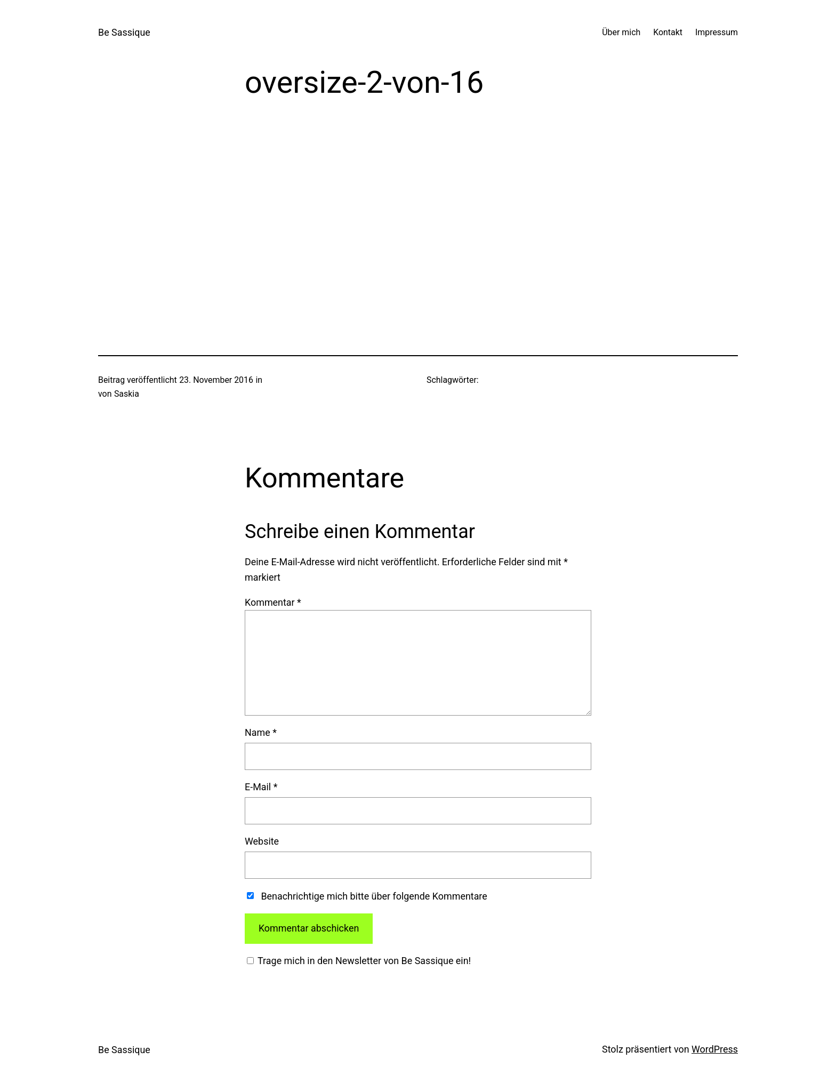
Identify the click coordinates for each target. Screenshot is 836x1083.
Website (262, 841)
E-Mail (261, 786)
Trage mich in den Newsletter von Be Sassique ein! (363, 960)
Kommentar (273, 602)
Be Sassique (124, 32)
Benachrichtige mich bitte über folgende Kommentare (374, 896)
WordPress (715, 1049)
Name (261, 732)
